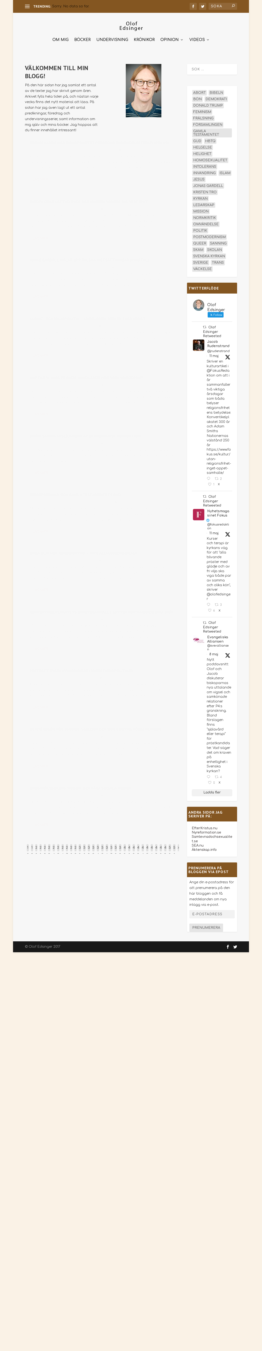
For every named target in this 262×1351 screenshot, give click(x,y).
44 (143, 850)
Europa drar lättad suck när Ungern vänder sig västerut (89, 202)
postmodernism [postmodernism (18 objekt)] (209, 236)
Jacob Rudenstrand (218, 342)
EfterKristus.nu (204, 827)
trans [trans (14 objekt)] (218, 261)
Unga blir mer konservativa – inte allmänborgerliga (83, 554)
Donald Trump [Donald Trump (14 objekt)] (208, 104)
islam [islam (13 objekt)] (225, 172)
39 (120, 850)
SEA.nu (198, 844)
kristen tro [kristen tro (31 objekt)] (205, 191)
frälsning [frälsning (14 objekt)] (203, 117)
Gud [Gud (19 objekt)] (197, 140)
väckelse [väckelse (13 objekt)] (202, 268)
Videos (197, 39)
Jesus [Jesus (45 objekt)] (199, 178)
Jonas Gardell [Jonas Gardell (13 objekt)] (208, 184)
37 (111, 850)
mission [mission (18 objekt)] (201, 210)
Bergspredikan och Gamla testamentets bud (75, 495)
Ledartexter (86, 210)
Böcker (82, 39)
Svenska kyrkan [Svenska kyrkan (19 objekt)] (209, 255)
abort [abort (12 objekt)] (199, 91)
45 (147, 850)
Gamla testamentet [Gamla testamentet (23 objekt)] (206, 131)
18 (28, 850)
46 (152, 850)
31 (84, 850)
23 (49, 850)
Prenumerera (206, 926)
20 (36, 850)
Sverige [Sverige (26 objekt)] (200, 261)
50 (170, 850)
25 (58, 850)
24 (54, 850)
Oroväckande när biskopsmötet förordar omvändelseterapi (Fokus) (99, 143)
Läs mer (40, 180)
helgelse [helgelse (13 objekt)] (202, 146)
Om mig (60, 39)
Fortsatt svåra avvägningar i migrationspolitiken (82, 671)
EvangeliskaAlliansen (217, 638)
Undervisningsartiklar (92, 503)
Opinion (169, 39)
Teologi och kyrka (92, 268)
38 (116, 850)
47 (156, 850)
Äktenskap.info (204, 848)
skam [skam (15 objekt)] (198, 248)
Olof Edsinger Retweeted (212, 330)
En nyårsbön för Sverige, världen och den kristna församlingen (96, 730)
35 (102, 850)
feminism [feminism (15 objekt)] (202, 111)
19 (32, 850)
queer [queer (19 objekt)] (199, 242)
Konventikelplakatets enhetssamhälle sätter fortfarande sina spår (102, 613)
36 (107, 850)
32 (89, 850)
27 (67, 850)
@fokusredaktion (218, 525)
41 (129, 850)
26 (63, 850)
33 (93, 850)
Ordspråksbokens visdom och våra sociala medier (80, 789)
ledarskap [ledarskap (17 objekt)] (203, 204)
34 (98, 850)
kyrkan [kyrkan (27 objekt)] (200, 197)
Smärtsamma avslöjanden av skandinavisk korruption (85, 437)
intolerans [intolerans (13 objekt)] (204, 165)
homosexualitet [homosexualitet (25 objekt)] (210, 159)
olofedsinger (43, 151)
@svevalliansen (218, 646)
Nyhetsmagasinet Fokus (218, 512)
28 (71, 850)
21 (41, 850)
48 (161, 850)
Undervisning (112, 39)
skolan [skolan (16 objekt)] (214, 248)
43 (138, 850)
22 (45, 850)
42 (134, 850)
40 (125, 850)
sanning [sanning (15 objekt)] (218, 242)
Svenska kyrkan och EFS (95, 151)
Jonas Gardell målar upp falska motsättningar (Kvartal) (89, 261)
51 (174, 850)
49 (165, 850)
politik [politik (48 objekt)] (200, 229)
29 (75, 850)
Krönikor (144, 39)
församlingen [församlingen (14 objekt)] (207, 123)
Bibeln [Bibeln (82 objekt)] (216, 91)
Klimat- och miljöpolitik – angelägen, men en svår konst (88, 319)
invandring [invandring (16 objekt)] (204, 172)
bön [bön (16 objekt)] (197, 98)
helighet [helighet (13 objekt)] (202, 152)
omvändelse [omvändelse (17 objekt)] (206, 223)
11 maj (214, 355)
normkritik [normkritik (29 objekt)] (204, 216)
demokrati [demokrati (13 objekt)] (216, 98)
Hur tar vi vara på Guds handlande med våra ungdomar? (87, 378)
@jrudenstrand (218, 350)
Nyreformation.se (206, 831)
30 (80, 850)
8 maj (213, 653)
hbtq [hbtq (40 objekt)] (210, 140)
